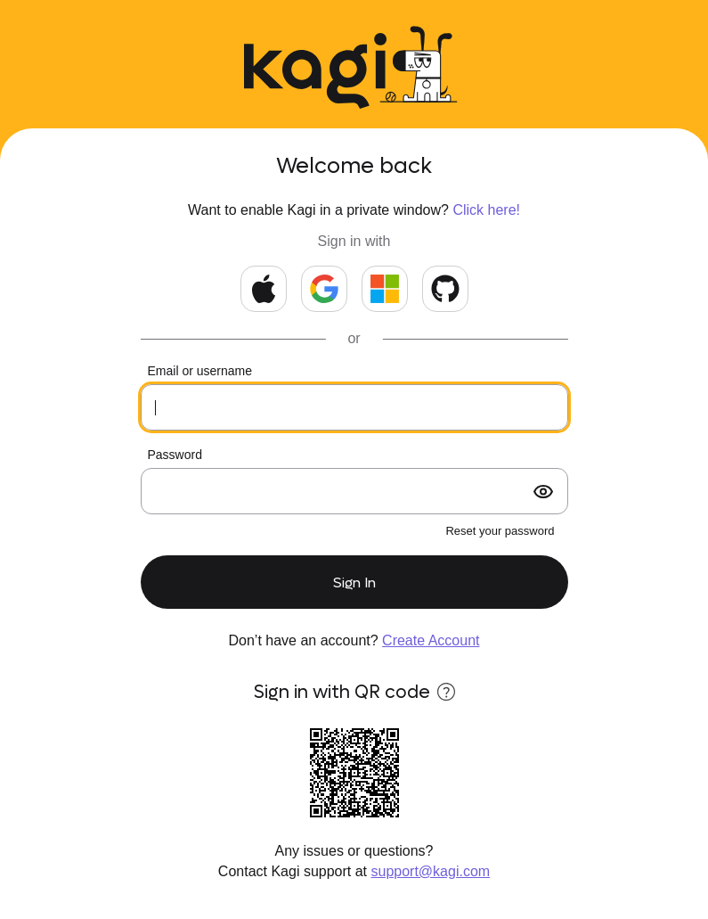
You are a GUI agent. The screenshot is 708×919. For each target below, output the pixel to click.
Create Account (430, 640)
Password (175, 454)
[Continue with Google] (324, 289)
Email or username (200, 371)
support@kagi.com (431, 871)
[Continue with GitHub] (445, 289)
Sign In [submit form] (354, 582)
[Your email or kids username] (354, 407)
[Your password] (354, 491)
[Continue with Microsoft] (385, 289)
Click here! (486, 209)
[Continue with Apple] (263, 289)
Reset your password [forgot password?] (499, 530)
